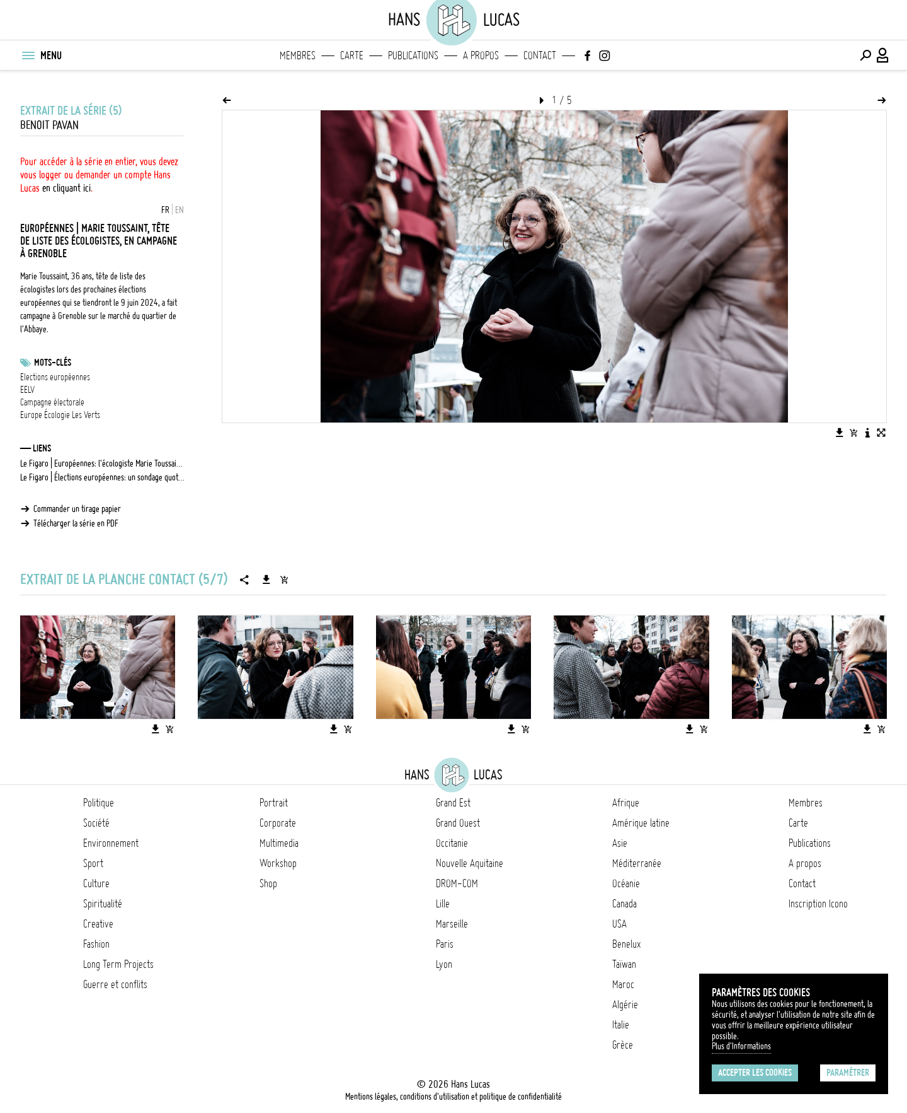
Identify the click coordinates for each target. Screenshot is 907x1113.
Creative (98, 924)
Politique (98, 802)
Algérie (625, 1004)
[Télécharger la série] (266, 579)
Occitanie (452, 843)
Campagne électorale (52, 402)
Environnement (111, 843)
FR (165, 210)
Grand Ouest (458, 823)
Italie (620, 1024)
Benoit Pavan (49, 125)
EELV (27, 389)
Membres (298, 55)
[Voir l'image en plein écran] (881, 432)
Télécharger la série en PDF (75, 523)
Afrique (625, 802)
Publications (413, 55)
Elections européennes (55, 377)
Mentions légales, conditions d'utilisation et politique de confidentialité (453, 1096)
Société (96, 823)
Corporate (278, 823)
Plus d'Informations (741, 1046)
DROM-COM (457, 883)
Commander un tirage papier (77, 509)
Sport (93, 863)
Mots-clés (52, 362)
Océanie (626, 883)
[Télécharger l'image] (839, 432)
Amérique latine (641, 823)
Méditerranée (636, 863)
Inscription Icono (818, 903)
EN (179, 210)
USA (619, 924)
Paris (445, 944)
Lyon (444, 964)
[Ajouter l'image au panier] (853, 432)
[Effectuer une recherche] (865, 55)
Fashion (96, 944)
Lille (443, 903)
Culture (96, 883)
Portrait (274, 802)
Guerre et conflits (115, 984)
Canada (624, 903)
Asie (619, 843)
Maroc (623, 984)
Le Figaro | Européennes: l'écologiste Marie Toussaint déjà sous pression (102, 463)
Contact (539, 55)
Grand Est (453, 802)
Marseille (452, 924)
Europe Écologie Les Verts (60, 415)
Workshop (278, 863)
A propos (481, 55)
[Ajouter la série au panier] (284, 579)
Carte (351, 55)
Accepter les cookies (755, 1072)
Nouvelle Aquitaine (469, 863)
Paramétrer (847, 1072)
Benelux (626, 944)
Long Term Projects (118, 964)
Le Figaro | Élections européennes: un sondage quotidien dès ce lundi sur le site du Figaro (102, 477)
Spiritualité (102, 903)
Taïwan (624, 964)
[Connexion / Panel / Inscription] (883, 55)
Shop (268, 883)
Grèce (622, 1045)
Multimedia (279, 843)
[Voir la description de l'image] (867, 432)
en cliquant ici (66, 188)
